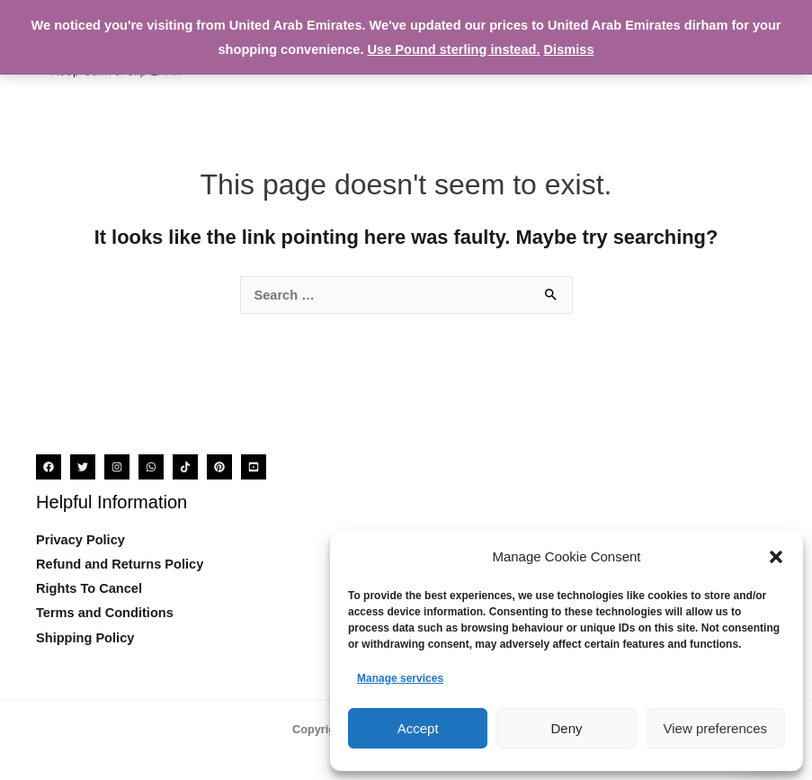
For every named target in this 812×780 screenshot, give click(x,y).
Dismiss (569, 49)
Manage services (400, 678)
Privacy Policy (80, 540)
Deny (566, 728)
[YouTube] (253, 467)
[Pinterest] (219, 467)
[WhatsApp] (151, 467)
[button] (776, 557)
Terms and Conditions (105, 612)
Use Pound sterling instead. (454, 49)
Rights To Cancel (89, 588)
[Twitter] (82, 467)
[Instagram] (116, 467)
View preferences (716, 728)
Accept (418, 728)
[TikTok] (185, 467)
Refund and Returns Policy (119, 564)
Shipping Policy (85, 638)
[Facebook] (48, 467)
